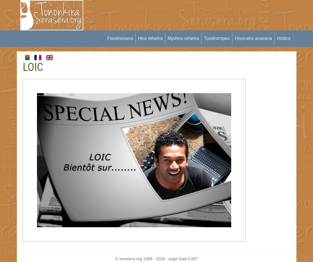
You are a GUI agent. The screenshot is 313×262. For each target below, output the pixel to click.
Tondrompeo (217, 38)
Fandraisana (120, 38)
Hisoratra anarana (253, 38)
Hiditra (283, 38)
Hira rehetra (150, 38)
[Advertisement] (196, 13)
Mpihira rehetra (183, 38)
